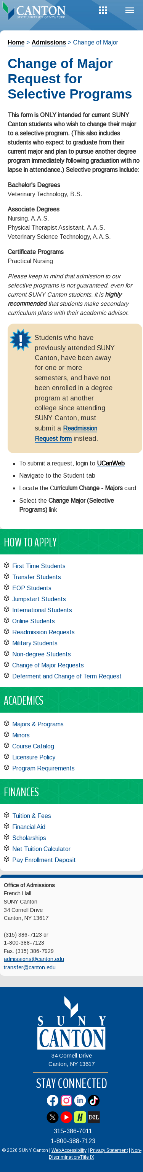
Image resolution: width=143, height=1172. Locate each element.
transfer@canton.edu (30, 967)
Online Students (33, 621)
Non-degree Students (41, 654)
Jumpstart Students (39, 599)
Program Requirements (43, 768)
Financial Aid (28, 827)
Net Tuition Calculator (41, 849)
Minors (21, 735)
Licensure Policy (33, 757)
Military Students (35, 643)
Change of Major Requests (48, 665)
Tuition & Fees (31, 816)
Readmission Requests (43, 632)
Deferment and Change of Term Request (67, 676)
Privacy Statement (109, 1150)
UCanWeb (111, 463)
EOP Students (31, 588)
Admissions (49, 42)
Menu (129, 10)
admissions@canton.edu (34, 959)
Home (16, 42)
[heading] (36, 13)
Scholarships (29, 838)
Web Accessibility (69, 1150)
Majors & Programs (38, 724)
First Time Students (39, 566)
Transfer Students (36, 577)
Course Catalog (33, 746)
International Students (42, 610)
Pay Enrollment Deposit (44, 860)
